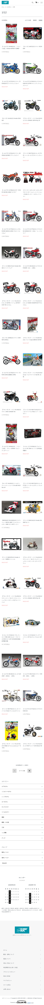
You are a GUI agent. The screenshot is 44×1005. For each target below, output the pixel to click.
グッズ (3, 838)
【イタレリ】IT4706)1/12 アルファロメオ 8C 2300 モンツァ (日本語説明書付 (32, 448)
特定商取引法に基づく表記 (10, 967)
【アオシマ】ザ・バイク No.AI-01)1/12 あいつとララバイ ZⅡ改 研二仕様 (32, 374)
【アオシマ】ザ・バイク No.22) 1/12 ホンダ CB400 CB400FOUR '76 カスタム (32, 303)
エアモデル (5, 786)
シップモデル (5, 796)
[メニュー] (41, 2)
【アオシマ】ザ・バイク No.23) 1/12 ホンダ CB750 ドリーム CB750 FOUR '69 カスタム (11, 303)
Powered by (22, 1001)
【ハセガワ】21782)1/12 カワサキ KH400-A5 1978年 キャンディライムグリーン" (32, 83)
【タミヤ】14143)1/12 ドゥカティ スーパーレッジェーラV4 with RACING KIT (11, 485)
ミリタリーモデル (6, 791)
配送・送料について (8, 954)
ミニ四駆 (4, 832)
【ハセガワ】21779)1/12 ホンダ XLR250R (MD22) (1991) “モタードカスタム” (11, 231)
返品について (7, 958)
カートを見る (7, 985)
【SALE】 (4, 863)
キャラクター (5, 807)
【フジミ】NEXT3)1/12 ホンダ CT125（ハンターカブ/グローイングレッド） (32, 155)
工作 (3, 827)
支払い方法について (8, 963)
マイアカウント (7, 980)
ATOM (8, 976)
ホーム (5, 950)
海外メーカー (5, 857)
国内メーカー (5, 852)
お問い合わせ (7, 989)
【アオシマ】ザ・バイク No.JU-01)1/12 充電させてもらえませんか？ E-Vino (11, 745)
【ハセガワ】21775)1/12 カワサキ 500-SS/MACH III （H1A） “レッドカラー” (32, 231)
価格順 (35, 20)
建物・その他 (5, 822)
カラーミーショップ (6, 998)
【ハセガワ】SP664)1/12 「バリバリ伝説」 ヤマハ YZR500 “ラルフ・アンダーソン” (11, 448)
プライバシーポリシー (9, 972)
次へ (29, 771)
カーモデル (5, 801)
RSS (4, 976)
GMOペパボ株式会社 (28, 998)
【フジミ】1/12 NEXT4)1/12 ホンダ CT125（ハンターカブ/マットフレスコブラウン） (32, 485)
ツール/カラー (5, 812)
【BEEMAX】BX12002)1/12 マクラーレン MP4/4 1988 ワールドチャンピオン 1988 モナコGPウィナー (11, 522)
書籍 (3, 817)
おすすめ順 (28, 20)
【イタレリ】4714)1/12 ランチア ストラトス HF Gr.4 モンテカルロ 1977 (32, 637)
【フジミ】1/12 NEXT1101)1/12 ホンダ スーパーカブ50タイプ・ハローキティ (32, 411)
